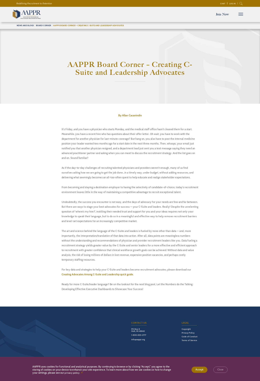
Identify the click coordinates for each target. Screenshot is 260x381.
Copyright (186, 329)
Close (220, 369)
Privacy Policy (188, 332)
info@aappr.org (138, 339)
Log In (232, 3)
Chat (222, 3)
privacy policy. (72, 372)
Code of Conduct (190, 336)
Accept (199, 369)
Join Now (222, 14)
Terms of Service (189, 340)
